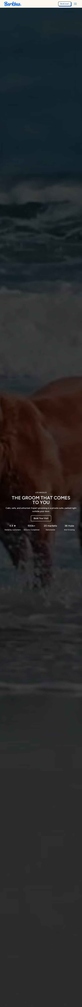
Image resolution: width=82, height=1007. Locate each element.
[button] (75, 3)
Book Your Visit (41, 518)
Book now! (64, 4)
